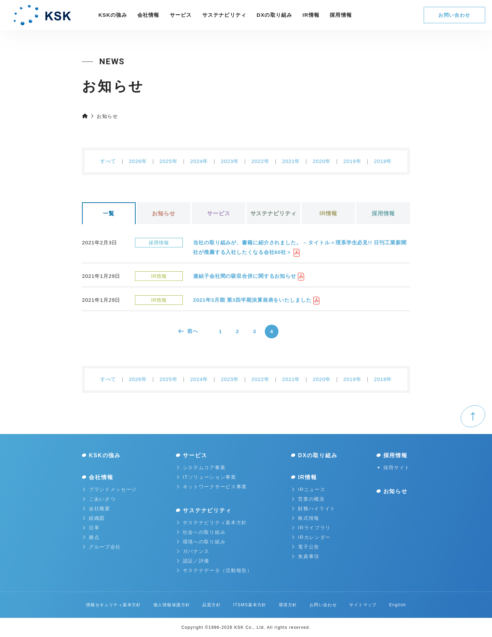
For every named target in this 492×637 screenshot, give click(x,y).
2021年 (291, 161)
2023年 (230, 161)
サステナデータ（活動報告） (214, 570)
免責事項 (305, 556)
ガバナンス (193, 551)
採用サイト (394, 467)
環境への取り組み (201, 541)
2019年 (352, 161)
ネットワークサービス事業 (212, 486)
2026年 (138, 161)
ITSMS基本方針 (249, 604)
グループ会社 (102, 547)
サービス (181, 15)
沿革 (91, 527)
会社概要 (96, 508)
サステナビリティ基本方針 (212, 522)
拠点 (91, 537)
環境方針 (288, 604)
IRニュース (308, 489)
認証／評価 (193, 561)
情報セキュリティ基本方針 (113, 604)
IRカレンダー (311, 537)
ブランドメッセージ (110, 489)
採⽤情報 (341, 15)
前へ (188, 331)
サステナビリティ (224, 15)
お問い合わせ (454, 15)
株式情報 (305, 518)
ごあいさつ (99, 499)
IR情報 (310, 15)
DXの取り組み (274, 15)
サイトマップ (363, 604)
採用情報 (383, 213)
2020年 (322, 161)
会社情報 (148, 15)
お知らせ (163, 213)
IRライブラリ (311, 527)
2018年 (383, 161)
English (397, 604)
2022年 (260, 161)
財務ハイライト (314, 508)
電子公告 (305, 547)
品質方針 (211, 604)
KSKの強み (112, 15)
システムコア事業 (201, 467)
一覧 (108, 213)
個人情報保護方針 (171, 604)
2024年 (199, 161)
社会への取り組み (201, 532)
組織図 (94, 518)
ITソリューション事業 (206, 477)
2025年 (169, 161)
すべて (108, 161)
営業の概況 (308, 499)
